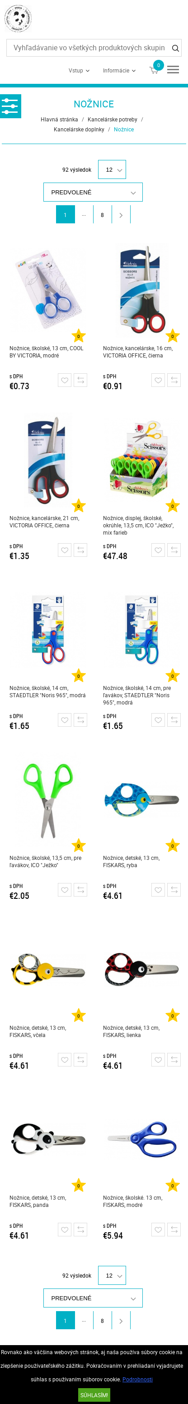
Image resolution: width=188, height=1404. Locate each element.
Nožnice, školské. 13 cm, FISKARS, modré (132, 1201)
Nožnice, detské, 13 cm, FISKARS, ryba (131, 861)
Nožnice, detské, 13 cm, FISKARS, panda (37, 1201)
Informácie (116, 70)
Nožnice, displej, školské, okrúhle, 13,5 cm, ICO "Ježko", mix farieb (138, 525)
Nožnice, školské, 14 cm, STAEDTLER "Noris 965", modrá (47, 691)
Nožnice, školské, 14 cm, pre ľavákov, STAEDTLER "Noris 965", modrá (137, 695)
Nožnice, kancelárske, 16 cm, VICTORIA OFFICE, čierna (138, 351)
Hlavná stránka (59, 119)
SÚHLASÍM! (94, 1395)
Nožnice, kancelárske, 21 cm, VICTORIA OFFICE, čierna (44, 521)
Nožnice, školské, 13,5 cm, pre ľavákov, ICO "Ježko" (45, 861)
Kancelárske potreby (112, 119)
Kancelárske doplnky (79, 129)
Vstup (76, 70)
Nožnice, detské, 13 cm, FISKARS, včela (37, 1031)
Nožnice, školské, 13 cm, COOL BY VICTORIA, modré (46, 351)
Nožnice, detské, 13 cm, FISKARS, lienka (131, 1031)
